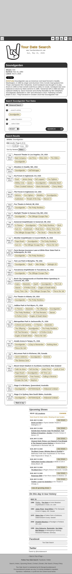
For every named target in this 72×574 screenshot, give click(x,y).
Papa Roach (19, 241)
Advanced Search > (15, 105)
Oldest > (22, 149)
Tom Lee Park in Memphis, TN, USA (28, 261)
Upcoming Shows (26, 563)
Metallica (40, 195)
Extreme (47, 357)
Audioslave (19, 199)
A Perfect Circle (29, 288)
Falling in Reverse (50, 376)
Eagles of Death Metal (47, 288)
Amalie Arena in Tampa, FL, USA (27, 341)
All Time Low (46, 373)
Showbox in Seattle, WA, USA (26, 167)
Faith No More (20, 369)
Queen (30, 183)
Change (62, 413)
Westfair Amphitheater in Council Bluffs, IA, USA (33, 238)
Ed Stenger (42, 567)
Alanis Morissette (42, 186)
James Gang (27, 179)
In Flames (18, 225)
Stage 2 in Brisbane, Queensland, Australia (31, 385)
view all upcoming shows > (41, 488)
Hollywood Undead (51, 389)
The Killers (55, 158)
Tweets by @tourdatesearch (38, 551)
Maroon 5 (47, 199)
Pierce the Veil (54, 233)
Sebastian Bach (55, 183)
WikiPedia (10, 81)
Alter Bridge (40, 264)
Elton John (44, 158)
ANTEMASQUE (21, 376)
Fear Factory (35, 376)
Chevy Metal (57, 186)
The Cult (58, 284)
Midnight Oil (52, 264)
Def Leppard (39, 179)
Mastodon (26, 284)
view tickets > (62, 420)
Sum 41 (18, 229)
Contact (35, 563)
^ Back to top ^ (20, 403)
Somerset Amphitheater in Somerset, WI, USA (32, 222)
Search (12, 563)
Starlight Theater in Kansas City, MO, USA (31, 213)
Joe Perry (32, 158)
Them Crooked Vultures (24, 186)
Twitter (49, 560)
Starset (17, 288)
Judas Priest (46, 369)
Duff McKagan (33, 170)
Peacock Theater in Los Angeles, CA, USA (31, 155)
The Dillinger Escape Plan (38, 216)
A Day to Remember (36, 344)
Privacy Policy (58, 563)
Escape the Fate (21, 380)
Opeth (36, 284)
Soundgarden (18, 139)
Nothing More (52, 344)
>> (17, 146)
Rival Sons (39, 229)
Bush (59, 225)
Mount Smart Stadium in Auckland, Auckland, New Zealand (37, 366)
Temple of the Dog (33, 199)
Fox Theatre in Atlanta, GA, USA (27, 297)
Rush (17, 179)
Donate (41, 563)
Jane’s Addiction (21, 357)
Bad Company (20, 158)
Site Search (48, 563)
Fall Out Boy (33, 369)
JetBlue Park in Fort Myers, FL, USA (28, 305)
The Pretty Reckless (36, 208)
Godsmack (28, 229)
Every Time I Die (53, 229)
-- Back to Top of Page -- (36, 556)
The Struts (42, 233)
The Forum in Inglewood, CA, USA (27, 192)
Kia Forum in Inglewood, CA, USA (27, 176)
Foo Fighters (52, 179)
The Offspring (41, 309)
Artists (17, 563)
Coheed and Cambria (23, 325)
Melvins (18, 195)
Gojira (17, 284)
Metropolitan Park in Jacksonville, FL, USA (31, 321)
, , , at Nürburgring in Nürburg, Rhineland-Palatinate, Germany (49, 530)
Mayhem (34, 380)
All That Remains (40, 312)
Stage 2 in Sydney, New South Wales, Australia (32, 394)
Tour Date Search (48, 542)
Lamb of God (59, 369)
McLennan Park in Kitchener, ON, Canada (30, 353)
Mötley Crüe (19, 183)
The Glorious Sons (22, 360)
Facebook (42, 560)
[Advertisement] (36, 18)
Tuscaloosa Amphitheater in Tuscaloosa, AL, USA (34, 270)
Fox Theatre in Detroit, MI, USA (26, 204)
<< (8, 146)
